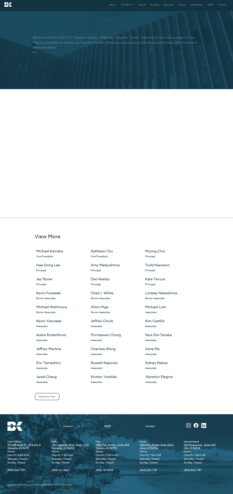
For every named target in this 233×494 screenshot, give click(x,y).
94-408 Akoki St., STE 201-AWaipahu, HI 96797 (24, 446)
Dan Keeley (100, 279)
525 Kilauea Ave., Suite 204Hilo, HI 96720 (200, 446)
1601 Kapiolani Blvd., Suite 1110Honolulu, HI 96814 (70, 446)
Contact (222, 4)
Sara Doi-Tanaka (158, 335)
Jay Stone (44, 279)
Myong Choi (155, 251)
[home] (8, 4)
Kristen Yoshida (104, 376)
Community (197, 4)
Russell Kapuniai (104, 363)
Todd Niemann (157, 265)
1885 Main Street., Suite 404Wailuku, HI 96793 (112, 446)
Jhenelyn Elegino (159, 376)
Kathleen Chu (102, 251)
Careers (182, 4)
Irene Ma (152, 349)
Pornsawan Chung (106, 335)
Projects (155, 4)
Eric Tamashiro (48, 363)
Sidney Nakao (156, 363)
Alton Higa (99, 307)
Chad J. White (102, 293)
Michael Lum (155, 307)
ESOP (210, 4)
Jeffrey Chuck (102, 321)
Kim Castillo (155, 321)
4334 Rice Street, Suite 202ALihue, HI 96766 (157, 446)
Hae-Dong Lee (48, 265)
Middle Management (62, 484)
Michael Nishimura (51, 307)
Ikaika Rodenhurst (51, 335)
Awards (142, 4)
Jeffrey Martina (48, 349)
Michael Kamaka (49, 251)
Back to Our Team (47, 396)
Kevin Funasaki (48, 293)
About (112, 4)
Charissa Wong (103, 349)
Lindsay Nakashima (161, 293)
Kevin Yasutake (49, 321)
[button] (127, 4)
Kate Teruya (155, 279)
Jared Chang (46, 376)
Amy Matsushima (105, 265)
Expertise (168, 4)
